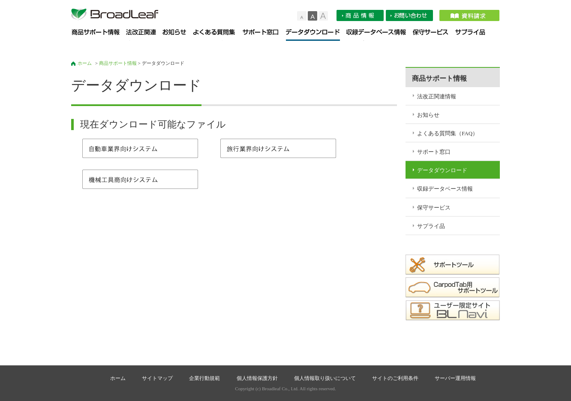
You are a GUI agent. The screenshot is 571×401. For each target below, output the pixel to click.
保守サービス (434, 35)
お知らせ (177, 35)
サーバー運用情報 (455, 378)
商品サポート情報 (99, 35)
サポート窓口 (264, 35)
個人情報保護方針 (257, 378)
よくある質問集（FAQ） (218, 35)
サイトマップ (157, 378)
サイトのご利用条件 (395, 378)
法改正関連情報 (144, 35)
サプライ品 (473, 35)
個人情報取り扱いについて (325, 378)
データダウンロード (316, 35)
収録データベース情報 (379, 35)
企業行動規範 (204, 378)
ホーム (85, 63)
